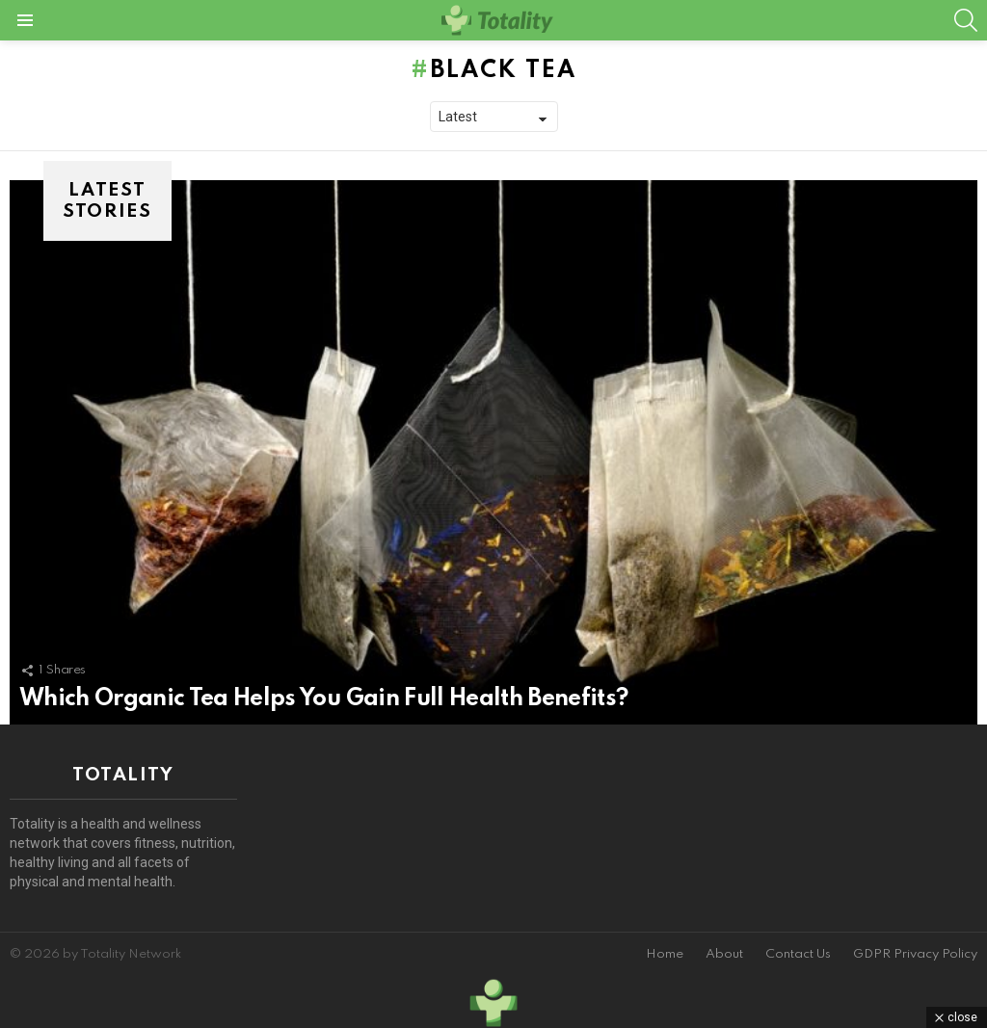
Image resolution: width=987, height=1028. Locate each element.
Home (664, 954)
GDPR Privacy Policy (915, 954)
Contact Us (798, 954)
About (724, 954)
